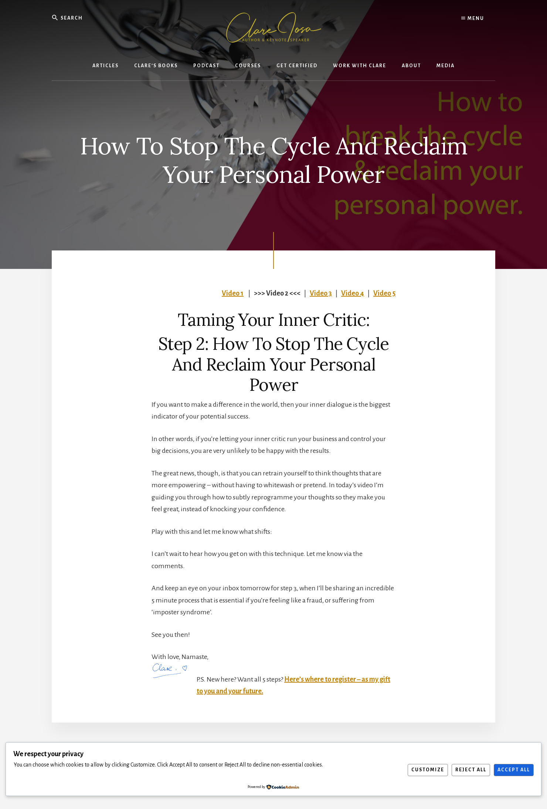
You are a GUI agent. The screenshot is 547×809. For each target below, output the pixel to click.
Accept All (513, 769)
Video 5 (384, 293)
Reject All (470, 769)
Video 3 (321, 293)
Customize (427, 769)
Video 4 (352, 293)
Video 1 (233, 293)
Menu (472, 18)
